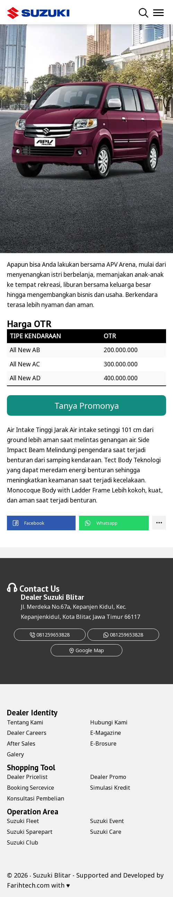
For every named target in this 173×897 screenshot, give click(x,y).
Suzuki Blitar (63, 597)
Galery (15, 754)
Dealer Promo (108, 777)
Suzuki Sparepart (29, 832)
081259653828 (50, 634)
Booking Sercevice (30, 787)
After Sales (21, 743)
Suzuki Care (105, 832)
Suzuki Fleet (23, 821)
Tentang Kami (25, 722)
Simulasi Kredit (110, 787)
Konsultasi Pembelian (35, 798)
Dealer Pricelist (27, 777)
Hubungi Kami (109, 722)
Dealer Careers (26, 733)
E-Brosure (103, 743)
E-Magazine (105, 733)
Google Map (86, 650)
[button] (41, 523)
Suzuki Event (107, 821)
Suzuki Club (22, 842)
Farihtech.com (28, 885)
